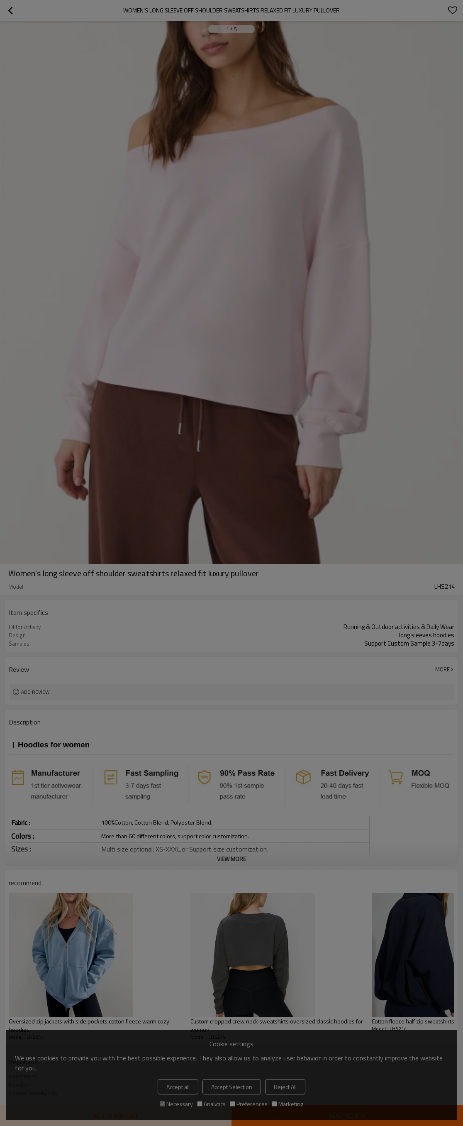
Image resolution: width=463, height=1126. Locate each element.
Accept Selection (231, 1086)
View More (231, 858)
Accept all (178, 1086)
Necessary (176, 1103)
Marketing (287, 1103)
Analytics (211, 1103)
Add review (35, 692)
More (442, 669)
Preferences (249, 1103)
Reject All (285, 1086)
